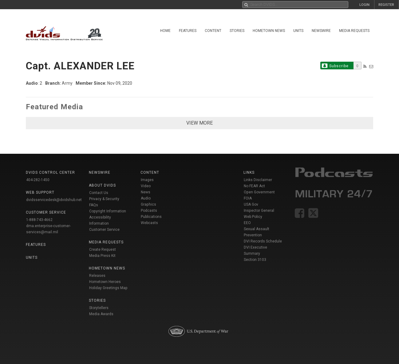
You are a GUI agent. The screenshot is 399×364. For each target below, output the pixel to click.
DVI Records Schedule (263, 241)
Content (213, 31)
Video (146, 186)
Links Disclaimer (258, 180)
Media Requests (354, 31)
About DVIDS (102, 185)
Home (165, 31)
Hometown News (269, 31)
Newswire (321, 31)
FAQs (93, 205)
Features (187, 31)
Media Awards (101, 314)
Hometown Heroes (105, 282)
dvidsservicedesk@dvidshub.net (54, 200)
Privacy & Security (104, 199)
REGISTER (386, 5)
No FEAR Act (254, 186)
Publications (151, 217)
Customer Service (104, 229)
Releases (97, 275)
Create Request (102, 249)
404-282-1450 (37, 180)
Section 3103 (255, 260)
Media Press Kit (102, 256)
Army (67, 83)
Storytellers (99, 308)
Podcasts (149, 210)
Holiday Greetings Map (108, 288)
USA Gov (251, 204)
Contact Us (98, 193)
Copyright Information (107, 211)
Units (298, 31)
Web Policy (253, 217)
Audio (146, 198)
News (145, 192)
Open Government (259, 192)
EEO (247, 223)
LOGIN (364, 5)
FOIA (248, 198)
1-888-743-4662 (39, 220)
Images (147, 180)
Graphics (148, 204)
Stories (237, 31)
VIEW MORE (199, 123)
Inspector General (259, 210)
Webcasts (149, 223)
